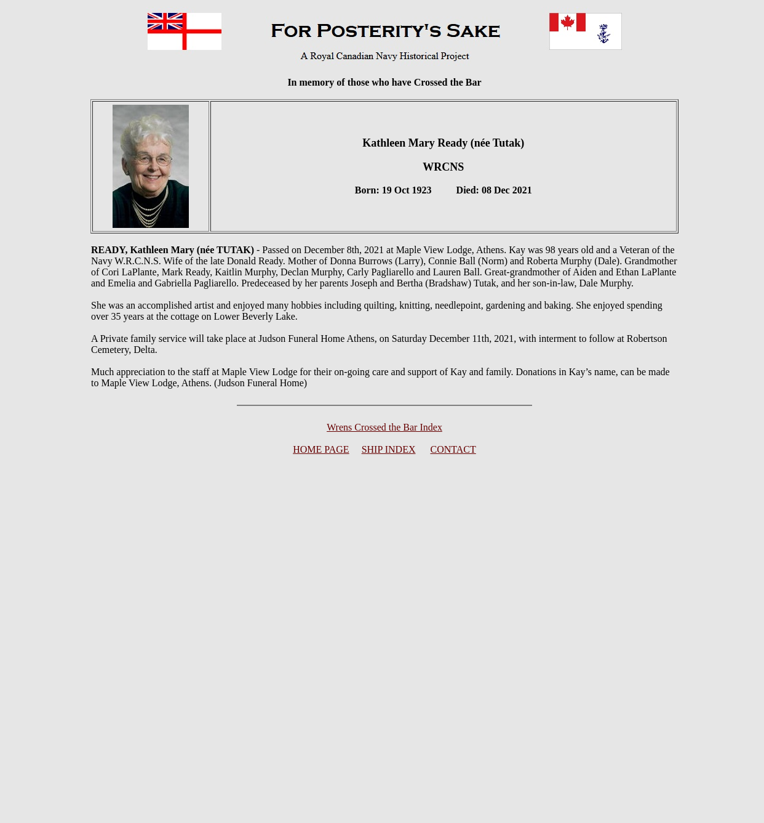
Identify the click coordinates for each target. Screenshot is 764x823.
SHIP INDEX (389, 449)
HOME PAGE (321, 449)
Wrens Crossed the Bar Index (384, 427)
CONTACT (453, 449)
